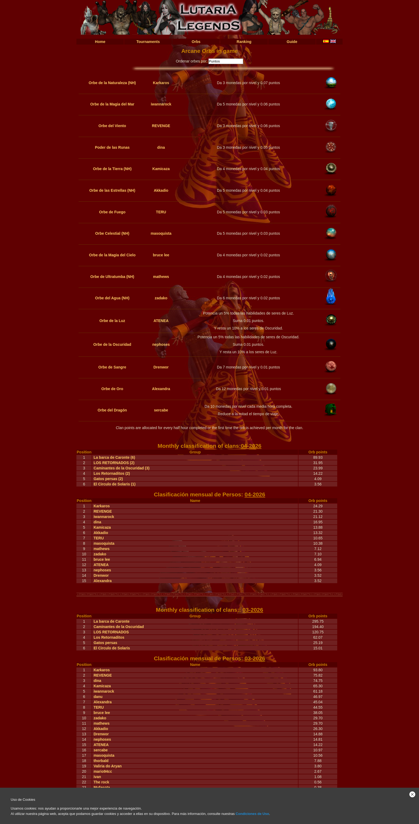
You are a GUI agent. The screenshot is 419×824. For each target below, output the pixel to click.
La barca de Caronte (112, 621)
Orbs (196, 42)
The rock (101, 782)
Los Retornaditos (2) (112, 473)
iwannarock (161, 104)
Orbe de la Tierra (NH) (112, 169)
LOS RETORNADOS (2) (114, 463)
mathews (161, 276)
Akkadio (161, 190)
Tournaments (148, 42)
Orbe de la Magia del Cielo (112, 255)
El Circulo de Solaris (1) (114, 484)
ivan (97, 777)
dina (161, 147)
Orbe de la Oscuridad (112, 344)
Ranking (244, 42)
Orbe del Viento (112, 126)
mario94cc (103, 771)
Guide (292, 42)
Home (100, 42)
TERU (161, 212)
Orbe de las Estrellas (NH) (112, 190)
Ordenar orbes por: (191, 61)
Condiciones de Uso (252, 814)
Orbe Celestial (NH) (112, 233)
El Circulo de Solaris (112, 648)
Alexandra (161, 389)
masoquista (161, 233)
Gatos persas (105, 643)
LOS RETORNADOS (111, 632)
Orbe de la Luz (112, 321)
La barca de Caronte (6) (114, 457)
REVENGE (161, 126)
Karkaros (161, 83)
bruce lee (161, 255)
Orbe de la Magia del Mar (112, 104)
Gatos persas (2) (108, 479)
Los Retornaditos (109, 637)
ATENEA (161, 321)
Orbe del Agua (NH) (112, 298)
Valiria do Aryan (108, 766)
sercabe (161, 410)
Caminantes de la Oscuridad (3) (121, 468)
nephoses (161, 344)
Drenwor (161, 367)
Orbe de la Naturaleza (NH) (112, 83)
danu (98, 696)
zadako (161, 298)
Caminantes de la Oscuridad (119, 627)
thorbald (101, 761)
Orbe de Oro (112, 389)
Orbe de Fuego (112, 212)
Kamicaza (161, 169)
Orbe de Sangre (112, 367)
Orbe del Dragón (112, 410)
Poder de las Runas (112, 147)
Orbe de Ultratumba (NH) (112, 276)
